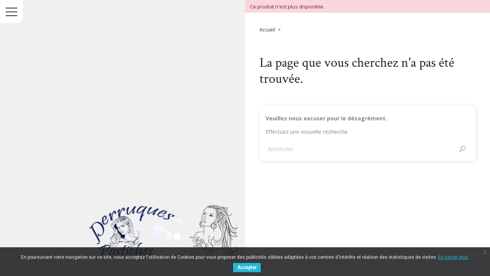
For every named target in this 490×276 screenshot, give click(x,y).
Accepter (246, 267)
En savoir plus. (453, 257)
